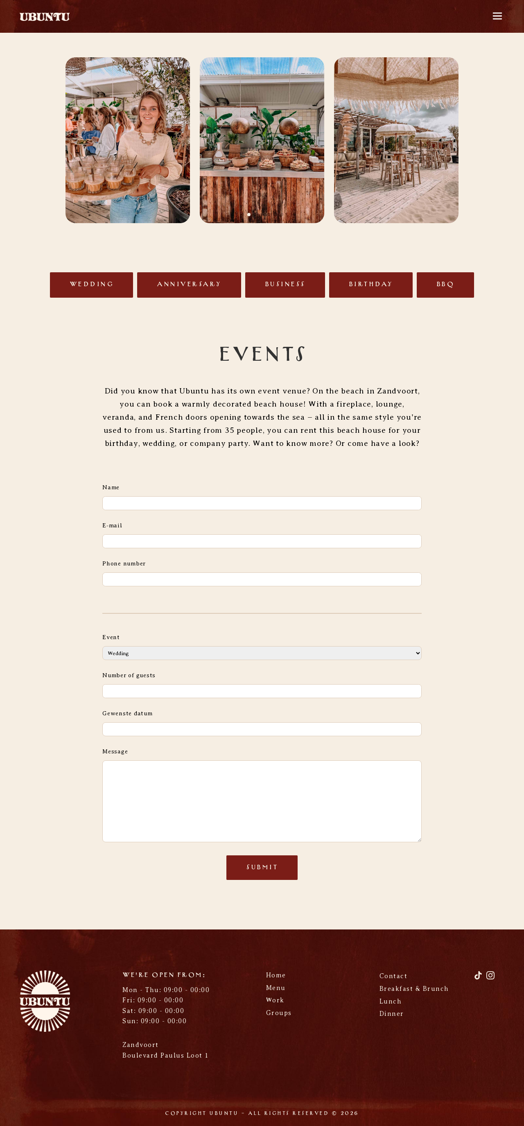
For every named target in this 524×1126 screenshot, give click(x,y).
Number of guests (129, 675)
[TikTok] (479, 978)
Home (276, 975)
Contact (393, 976)
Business (285, 284)
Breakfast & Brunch (414, 989)
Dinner (391, 1013)
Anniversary (189, 284)
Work (275, 1000)
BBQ (445, 284)
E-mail (112, 525)
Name (111, 487)
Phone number (124, 563)
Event (111, 637)
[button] (242, 214)
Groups (279, 1013)
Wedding (92, 284)
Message (115, 751)
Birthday (371, 284)
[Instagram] (490, 978)
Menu (276, 988)
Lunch (390, 1001)
